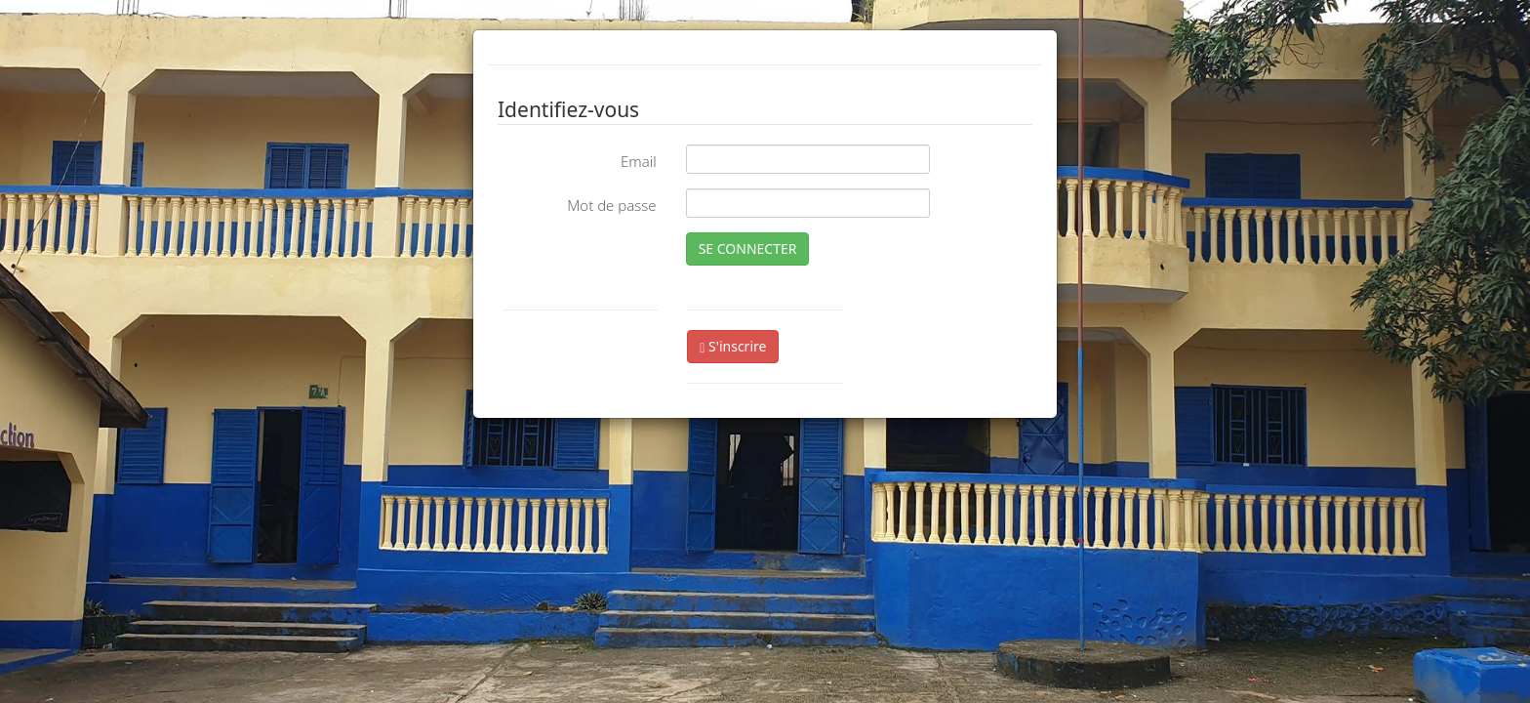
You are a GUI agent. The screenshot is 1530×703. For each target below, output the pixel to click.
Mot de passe (611, 205)
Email (639, 161)
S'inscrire (733, 346)
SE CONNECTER (748, 248)
